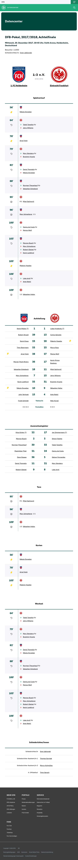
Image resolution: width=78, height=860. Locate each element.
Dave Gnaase (22, 457)
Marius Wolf (27, 230)
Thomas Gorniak (46, 758)
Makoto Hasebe (25, 265)
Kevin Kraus (24, 341)
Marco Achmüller (46, 765)
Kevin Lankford (28, 253)
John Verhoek (23, 394)
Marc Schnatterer (26, 214)
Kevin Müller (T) (23, 328)
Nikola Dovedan (26, 112)
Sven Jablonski (26, 53)
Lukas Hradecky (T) (57, 328)
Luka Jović (26, 278)
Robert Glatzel (28, 249)
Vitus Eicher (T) (21, 432)
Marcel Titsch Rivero (21, 362)
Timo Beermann (23, 347)
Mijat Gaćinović (28, 201)
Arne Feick (23, 141)
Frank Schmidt (23, 401)
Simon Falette (57, 439)
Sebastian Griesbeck (30, 189)
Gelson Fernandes (58, 457)
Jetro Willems (28, 128)
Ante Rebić (27, 282)
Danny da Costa (29, 227)
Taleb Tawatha (28, 124)
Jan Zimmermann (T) (59, 432)
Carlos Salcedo (55, 335)
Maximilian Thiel (21, 451)
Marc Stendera (28, 153)
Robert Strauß (23, 335)
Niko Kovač (54, 401)
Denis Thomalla (28, 169)
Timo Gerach (44, 772)
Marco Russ (54, 347)
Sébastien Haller (29, 294)
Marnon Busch (28, 243)
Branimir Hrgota (29, 157)
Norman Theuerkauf (30, 185)
